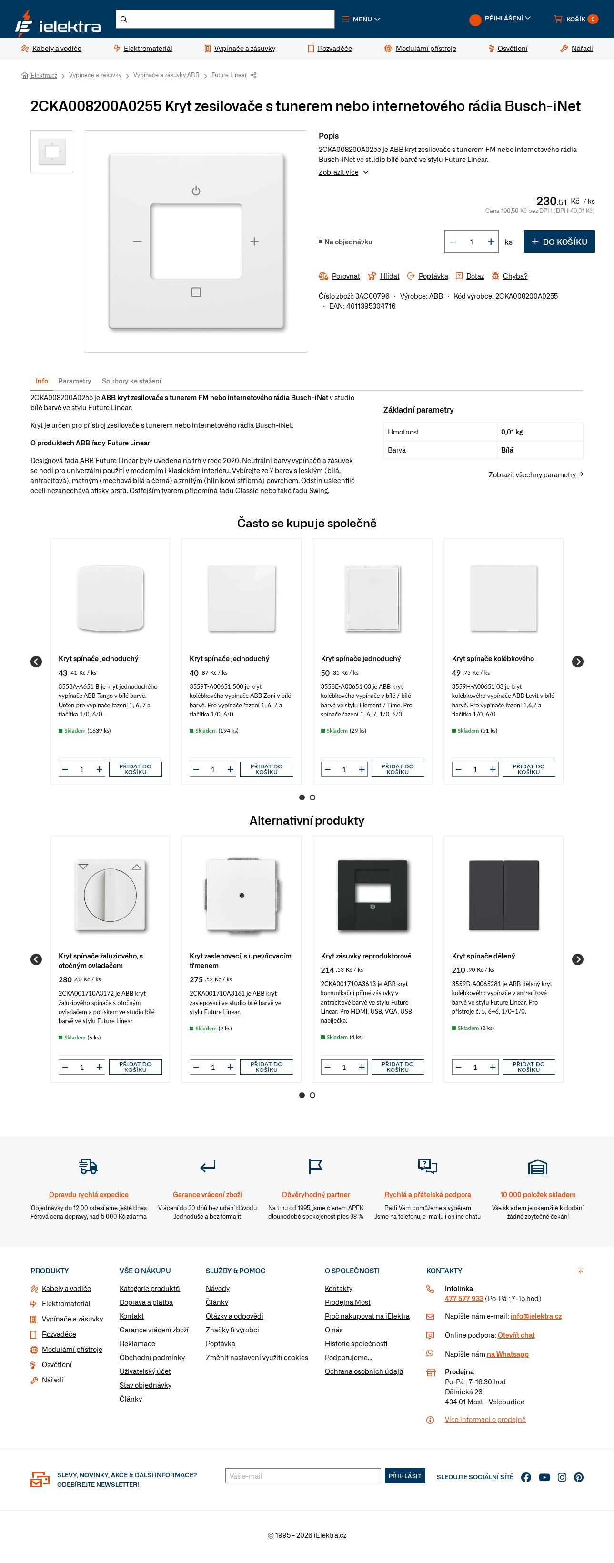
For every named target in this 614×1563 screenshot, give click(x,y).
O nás (334, 1333)
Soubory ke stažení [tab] (131, 384)
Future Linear (229, 78)
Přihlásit (405, 1479)
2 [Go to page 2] (312, 801)
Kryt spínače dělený (483, 959)
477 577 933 (464, 1302)
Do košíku (559, 245)
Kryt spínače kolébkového (493, 662)
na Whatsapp (508, 1357)
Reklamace (137, 1347)
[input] (81, 773)
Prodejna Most (348, 1306)
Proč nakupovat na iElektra (367, 1319)
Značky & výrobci (232, 1333)
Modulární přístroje (72, 1353)
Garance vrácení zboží (154, 1333)
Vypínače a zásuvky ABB (166, 78)
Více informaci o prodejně (485, 1423)
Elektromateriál (66, 1307)
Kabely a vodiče (66, 1292)
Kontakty (338, 1292)
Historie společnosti (356, 1347)
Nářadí (52, 1383)
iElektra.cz (43, 79)
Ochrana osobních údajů (364, 1375)
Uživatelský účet (145, 1375)
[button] (385, 21)
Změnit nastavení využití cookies (257, 1361)
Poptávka (220, 1347)
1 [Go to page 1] (302, 801)
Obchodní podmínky (152, 1361)
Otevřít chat (516, 1338)
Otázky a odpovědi (234, 1319)
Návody (218, 1292)
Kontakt (132, 1319)
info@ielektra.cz (536, 1319)
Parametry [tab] (74, 384)
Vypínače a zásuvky (95, 78)
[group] (110, 665)
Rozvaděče (59, 1337)
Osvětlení (57, 1368)
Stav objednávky (145, 1388)
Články (131, 1402)
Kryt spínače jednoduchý (99, 662)
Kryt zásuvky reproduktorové (366, 959)
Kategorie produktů (150, 1292)
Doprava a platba (146, 1306)
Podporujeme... (348, 1361)
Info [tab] (42, 384)
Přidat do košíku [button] (136, 772)
